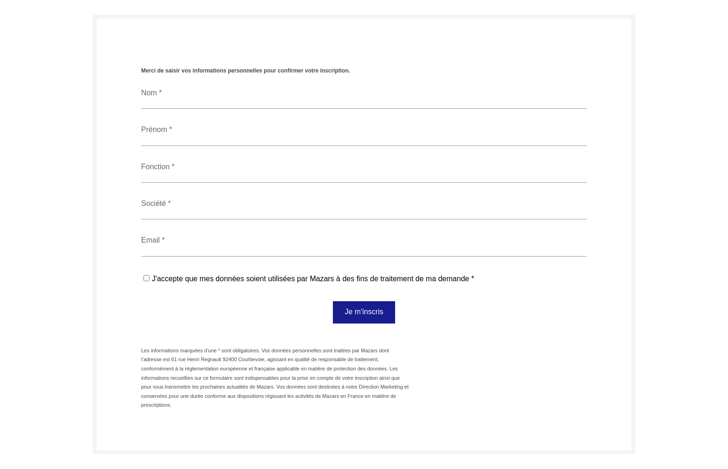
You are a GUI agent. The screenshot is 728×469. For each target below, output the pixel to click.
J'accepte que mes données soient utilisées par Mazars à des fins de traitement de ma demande (310, 279)
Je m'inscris (363, 312)
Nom (150, 93)
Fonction (156, 167)
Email (151, 240)
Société (154, 203)
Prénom (155, 129)
